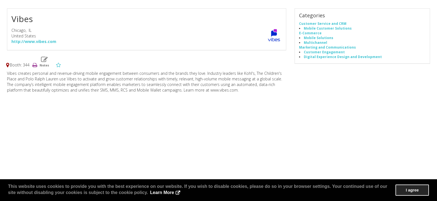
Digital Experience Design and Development (343, 56)
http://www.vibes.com (33, 41)
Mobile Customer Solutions (328, 28)
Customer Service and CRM (322, 23)
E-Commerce (310, 33)
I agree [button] (412, 190)
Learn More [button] (162, 192)
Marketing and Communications (327, 47)
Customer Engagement (324, 52)
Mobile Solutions (318, 37)
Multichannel (315, 42)
